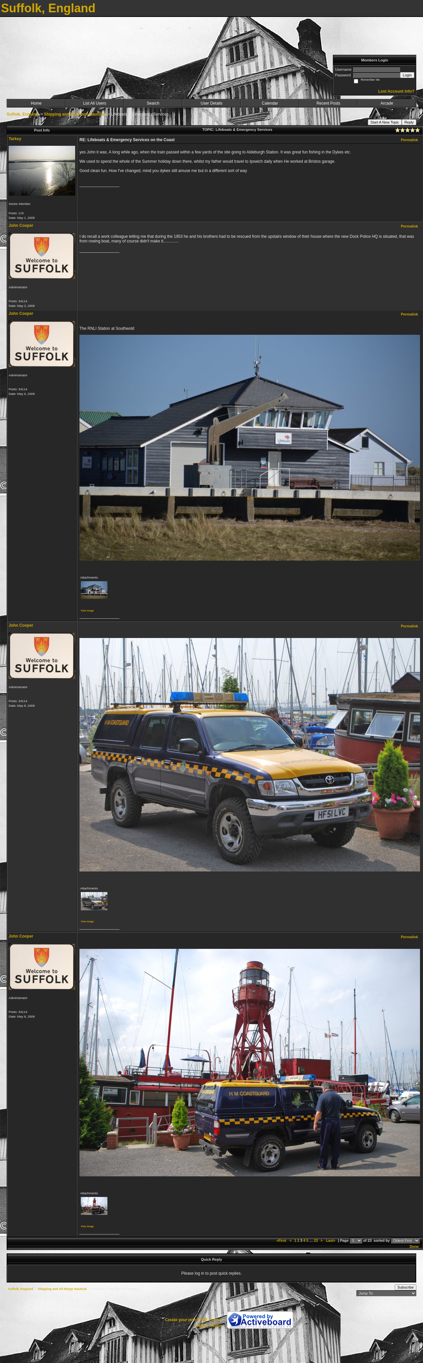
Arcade (386, 103)
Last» (331, 1240)
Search (153, 103)
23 (316, 1240)
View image (87, 610)
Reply (409, 122)
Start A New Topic (384, 122)
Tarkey (15, 138)
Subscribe (405, 1287)
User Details (211, 103)
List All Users (94, 103)
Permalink (409, 140)
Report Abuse (208, 1325)
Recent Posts (328, 103)
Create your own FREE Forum (193, 1320)
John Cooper (21, 225)
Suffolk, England (22, 114)
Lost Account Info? (396, 91)
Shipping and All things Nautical (74, 114)
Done (414, 1246)
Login (407, 75)
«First (281, 1240)
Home (36, 103)
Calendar (270, 103)
